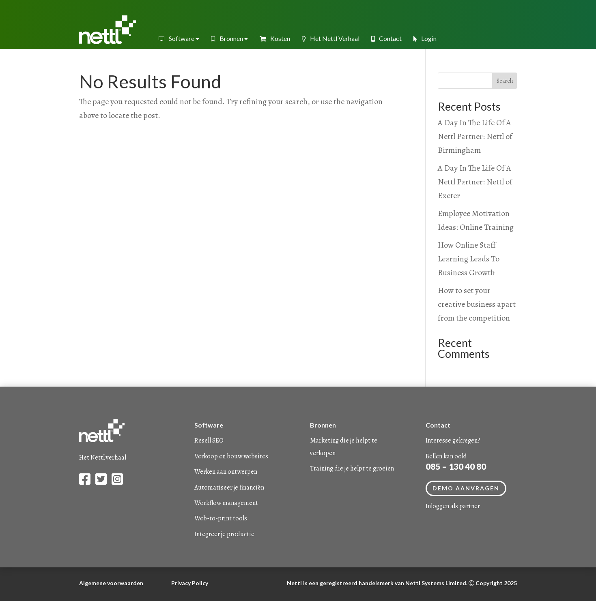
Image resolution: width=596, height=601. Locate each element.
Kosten (275, 38)
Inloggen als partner (453, 506)
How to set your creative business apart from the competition (477, 304)
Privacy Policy (189, 583)
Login (425, 38)
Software (178, 38)
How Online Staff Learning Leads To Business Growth (468, 259)
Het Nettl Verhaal (330, 38)
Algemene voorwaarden (111, 583)
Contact (386, 38)
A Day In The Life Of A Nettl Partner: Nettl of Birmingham (475, 136)
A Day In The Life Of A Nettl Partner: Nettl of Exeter (475, 182)
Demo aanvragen (465, 488)
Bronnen (229, 38)
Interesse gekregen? (453, 440)
